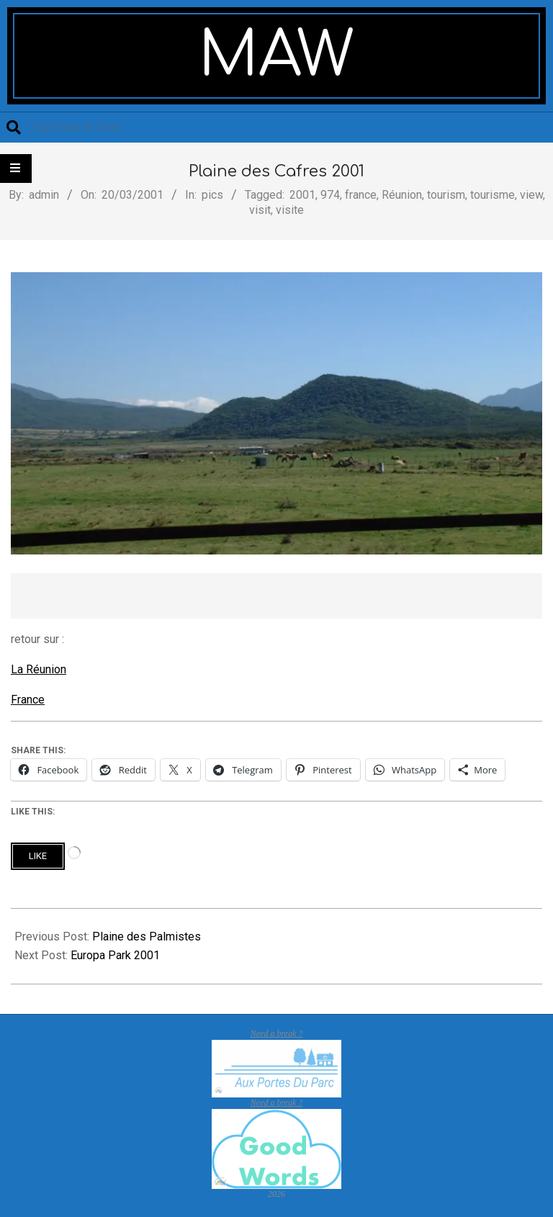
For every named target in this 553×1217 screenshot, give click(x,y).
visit (260, 210)
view (531, 195)
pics (212, 195)
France (28, 699)
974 (330, 195)
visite (290, 210)
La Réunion (38, 669)
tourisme (492, 195)
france (361, 195)
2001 (302, 195)
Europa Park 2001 (115, 955)
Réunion (402, 195)
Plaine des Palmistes (146, 936)
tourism (446, 195)
